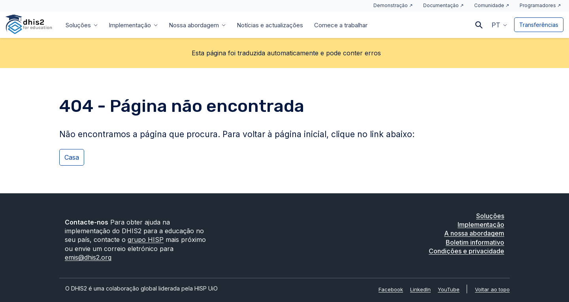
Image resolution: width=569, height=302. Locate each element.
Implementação (130, 25)
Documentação (441, 5)
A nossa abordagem (474, 233)
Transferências (538, 24)
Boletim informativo (475, 242)
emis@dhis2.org (88, 257)
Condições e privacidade (466, 251)
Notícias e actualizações (270, 25)
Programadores (538, 5)
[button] (499, 24)
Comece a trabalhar (340, 25)
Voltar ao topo (492, 289)
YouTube (449, 289)
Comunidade (489, 5)
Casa (71, 157)
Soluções (78, 25)
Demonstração (390, 5)
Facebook (391, 289)
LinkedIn (420, 289)
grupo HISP (146, 239)
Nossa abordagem (194, 25)
